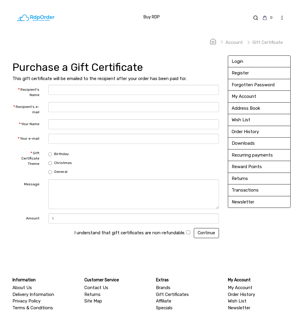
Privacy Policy (26, 301)
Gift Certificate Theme (30, 158)
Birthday (58, 154)
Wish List (241, 119)
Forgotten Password (253, 84)
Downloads (243, 143)
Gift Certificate (267, 42)
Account (234, 42)
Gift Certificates (172, 294)
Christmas (60, 163)
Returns (240, 178)
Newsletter (243, 202)
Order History (245, 131)
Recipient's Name (29, 92)
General (57, 172)
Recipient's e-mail (27, 109)
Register (240, 73)
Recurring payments (252, 155)
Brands (163, 287)
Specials (164, 307)
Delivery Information (33, 294)
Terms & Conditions (32, 307)
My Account (244, 96)
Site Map (93, 301)
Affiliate (163, 301)
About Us (22, 287)
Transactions (245, 190)
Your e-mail (29, 138)
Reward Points (247, 166)
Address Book (246, 108)
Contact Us (96, 287)
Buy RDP (152, 17)
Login (237, 61)
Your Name (30, 124)
